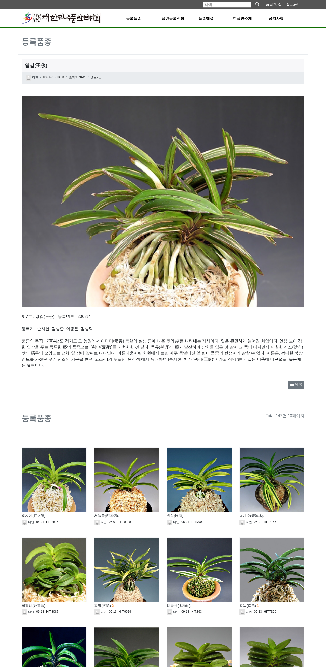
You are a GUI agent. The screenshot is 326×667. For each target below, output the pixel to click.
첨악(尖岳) (249, 606)
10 (199, 631)
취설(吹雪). (175, 426)
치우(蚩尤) (31, 606)
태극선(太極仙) (179, 516)
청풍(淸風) (102, 606)
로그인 (292, 4)
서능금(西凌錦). (106, 426)
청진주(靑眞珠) (179, 606)
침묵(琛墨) (249, 516)
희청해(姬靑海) (33, 516)
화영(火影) (104, 516)
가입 (274, 4)
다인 (32, 78)
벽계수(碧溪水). (251, 426)
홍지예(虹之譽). (34, 426)
